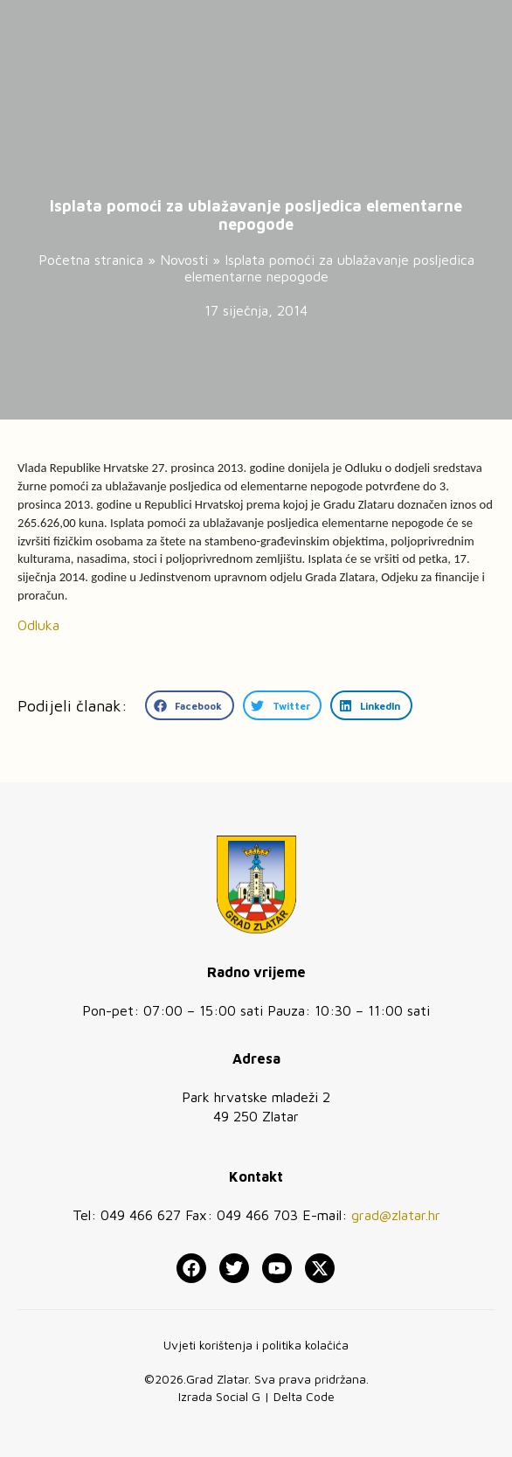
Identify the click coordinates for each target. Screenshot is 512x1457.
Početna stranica (90, 259)
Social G (238, 1396)
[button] (189, 705)
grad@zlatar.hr (395, 1215)
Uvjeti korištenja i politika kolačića (256, 1344)
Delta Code (304, 1396)
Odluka (38, 625)
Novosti (184, 259)
